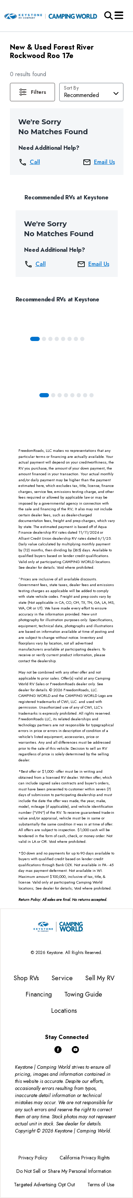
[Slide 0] (35, 339)
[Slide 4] (63, 339)
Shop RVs (26, 978)
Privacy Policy (32, 1157)
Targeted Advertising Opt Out (44, 1184)
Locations (64, 1010)
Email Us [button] (99, 162)
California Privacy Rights (85, 1157)
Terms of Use (100, 1184)
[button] (32, 92)
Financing (39, 994)
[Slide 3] (57, 339)
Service (62, 978)
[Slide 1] (44, 339)
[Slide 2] (50, 339)
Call (29, 162)
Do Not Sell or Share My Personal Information (63, 1171)
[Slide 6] (76, 339)
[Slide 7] (82, 339)
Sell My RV (100, 978)
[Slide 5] (69, 339)
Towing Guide (83, 994)
